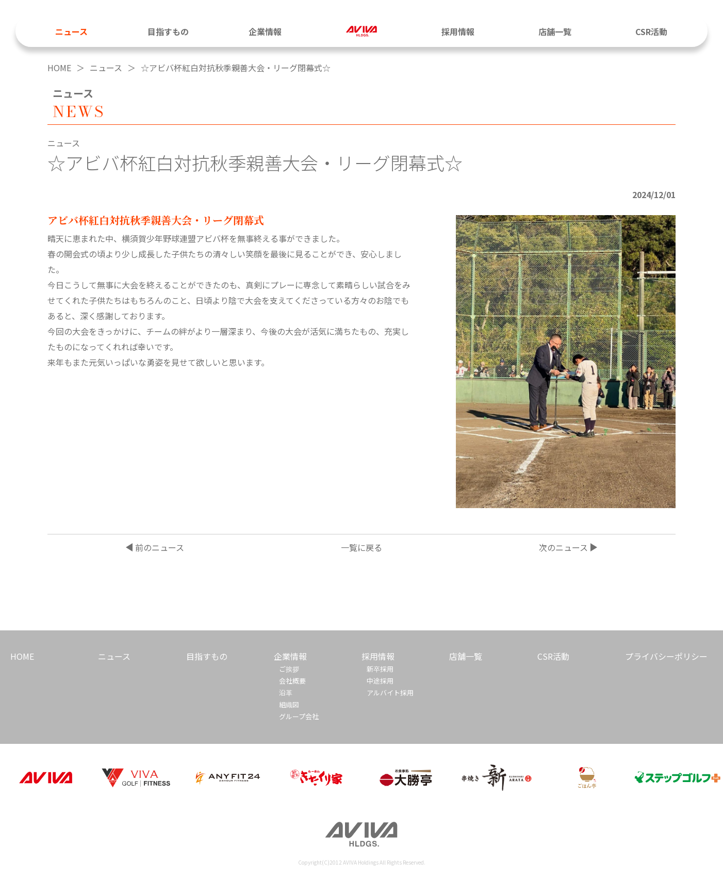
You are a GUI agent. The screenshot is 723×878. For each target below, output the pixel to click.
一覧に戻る (361, 547)
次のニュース (563, 547)
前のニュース (159, 547)
